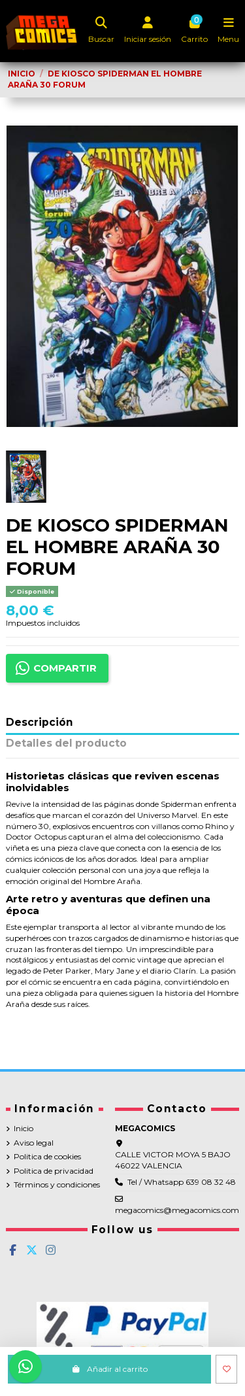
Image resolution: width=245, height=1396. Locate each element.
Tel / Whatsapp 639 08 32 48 (181, 1182)
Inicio (23, 1128)
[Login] (148, 31)
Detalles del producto (66, 743)
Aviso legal (34, 1143)
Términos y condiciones (57, 1184)
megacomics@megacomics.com (177, 1210)
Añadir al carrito (109, 1369)
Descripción (39, 722)
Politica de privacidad (53, 1171)
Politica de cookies (47, 1156)
